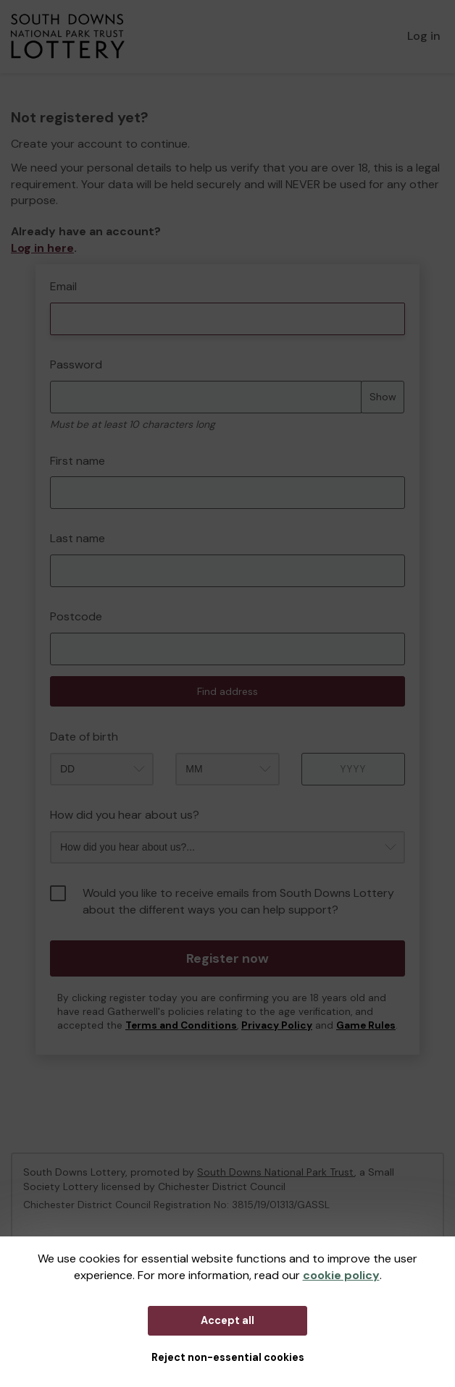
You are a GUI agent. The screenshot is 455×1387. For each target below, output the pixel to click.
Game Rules (366, 1025)
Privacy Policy (276, 1025)
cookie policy (341, 1275)
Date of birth (84, 736)
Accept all (227, 1320)
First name (77, 460)
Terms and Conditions (181, 1025)
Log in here (42, 248)
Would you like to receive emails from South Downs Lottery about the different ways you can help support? (222, 901)
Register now (227, 958)
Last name (77, 538)
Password (76, 364)
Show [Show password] (383, 396)
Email (63, 286)
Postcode (76, 616)
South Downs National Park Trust (275, 1172)
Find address (227, 691)
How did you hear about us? (124, 814)
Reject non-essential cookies (227, 1357)
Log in (424, 35)
